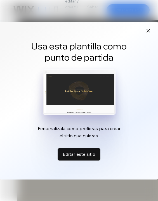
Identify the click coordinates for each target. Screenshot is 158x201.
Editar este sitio (79, 154)
